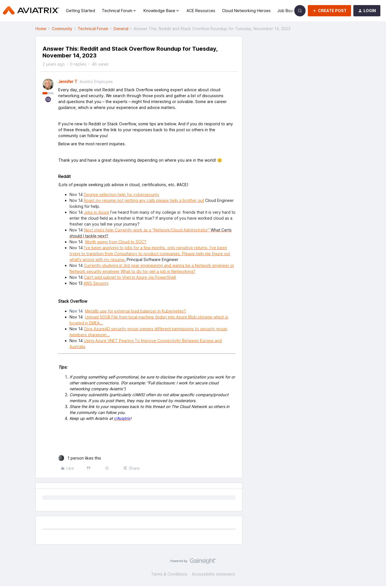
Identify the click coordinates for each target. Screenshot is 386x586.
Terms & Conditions (169, 574)
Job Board (287, 10)
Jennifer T (67, 81)
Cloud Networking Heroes (246, 10)
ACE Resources (201, 10)
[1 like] (79, 458)
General (120, 28)
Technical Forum (93, 28)
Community (62, 28)
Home (40, 28)
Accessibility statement (213, 574)
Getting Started (80, 10)
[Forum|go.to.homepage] (31, 10)
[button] (329, 10)
